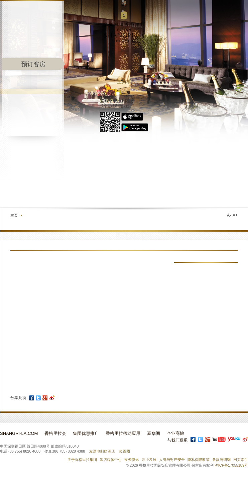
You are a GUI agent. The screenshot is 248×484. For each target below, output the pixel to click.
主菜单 (124, 81)
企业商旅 (175, 433)
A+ (235, 215)
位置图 (124, 451)
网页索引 (240, 460)
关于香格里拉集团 (82, 460)
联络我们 (177, 191)
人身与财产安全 (172, 460)
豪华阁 (153, 433)
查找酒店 (202, 191)
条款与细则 (221, 460)
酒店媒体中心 (111, 460)
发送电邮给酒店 (102, 451)
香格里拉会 (55, 433)
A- (229, 215)
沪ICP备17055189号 (231, 465)
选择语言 (235, 191)
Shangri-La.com (19, 433)
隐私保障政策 (199, 460)
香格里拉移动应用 (123, 433)
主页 (14, 215)
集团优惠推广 (86, 433)
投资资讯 (131, 460)
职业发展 (149, 460)
